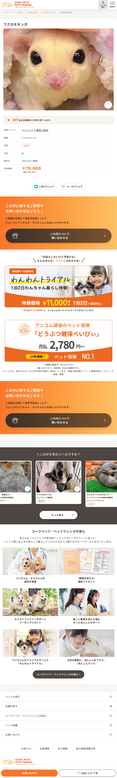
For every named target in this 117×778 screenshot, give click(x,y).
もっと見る (57, 515)
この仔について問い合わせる (41, 236)
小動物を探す (33, 12)
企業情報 (44, 748)
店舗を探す (59, 706)
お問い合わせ (29, 773)
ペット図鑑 (59, 725)
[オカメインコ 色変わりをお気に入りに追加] (27, 489)
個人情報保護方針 (86, 748)
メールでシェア (72, 186)
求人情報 (63, 748)
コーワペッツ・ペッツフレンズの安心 (57, 674)
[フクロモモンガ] (58, 482)
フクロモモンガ (49, 12)
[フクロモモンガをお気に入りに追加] (108, 105)
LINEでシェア (44, 186)
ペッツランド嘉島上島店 (35, 130)
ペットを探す (103, 6)
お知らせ (26, 748)
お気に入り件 (87, 773)
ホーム (5, 12)
